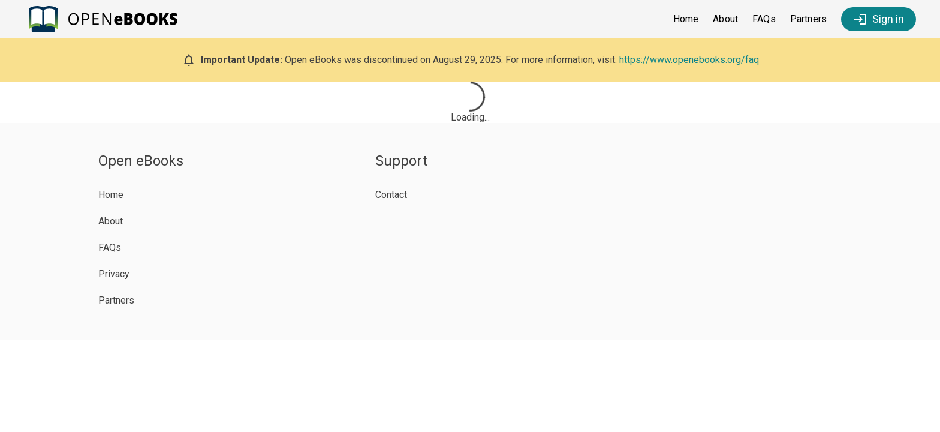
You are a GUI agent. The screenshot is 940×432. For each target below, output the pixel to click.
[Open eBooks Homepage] (106, 19)
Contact (391, 194)
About (725, 19)
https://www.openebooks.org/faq (689, 59)
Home (686, 19)
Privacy (113, 274)
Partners (808, 19)
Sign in (878, 19)
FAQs (764, 19)
